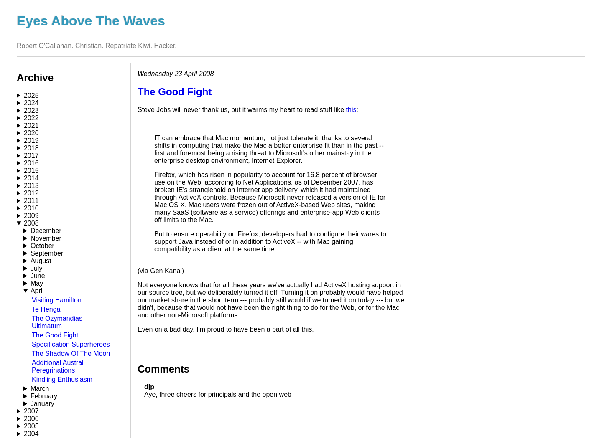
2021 (31, 125)
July (36, 268)
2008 (31, 223)
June (38, 275)
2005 (31, 426)
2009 (31, 215)
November (46, 238)
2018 (31, 148)
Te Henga (46, 309)
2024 (31, 102)
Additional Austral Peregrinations (58, 366)
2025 (31, 95)
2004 (31, 433)
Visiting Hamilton (57, 300)
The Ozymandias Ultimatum (57, 322)
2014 (31, 178)
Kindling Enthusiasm (62, 379)
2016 (31, 163)
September (47, 253)
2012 (31, 193)
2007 (31, 411)
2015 (31, 170)
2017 (31, 155)
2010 (31, 208)
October (42, 245)
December (46, 230)
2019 (31, 140)
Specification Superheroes (71, 344)
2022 (31, 118)
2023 (31, 110)
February (44, 396)
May (37, 283)
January (42, 403)
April (37, 290)
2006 (31, 418)
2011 (31, 200)
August (41, 260)
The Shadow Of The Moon (71, 353)
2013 (31, 185)
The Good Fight (55, 335)
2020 (31, 133)
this (351, 109)
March (40, 388)
